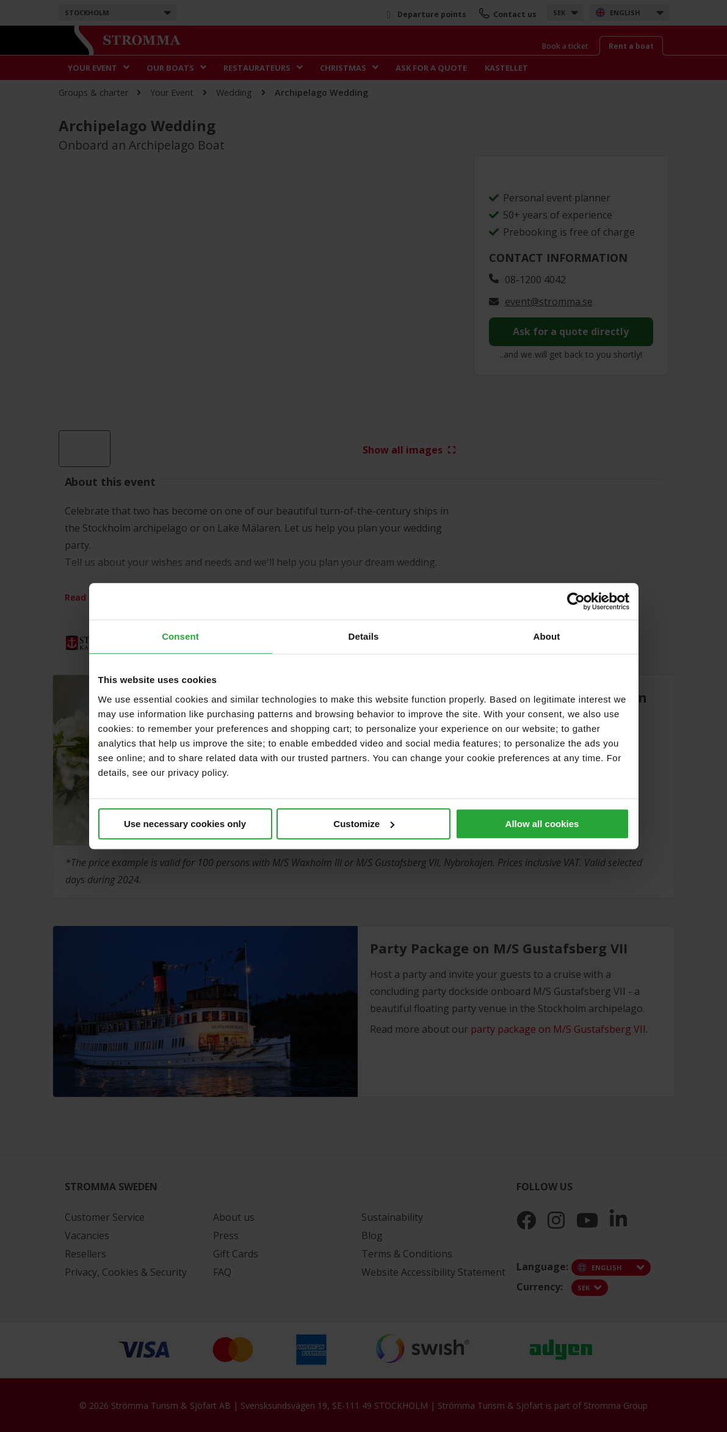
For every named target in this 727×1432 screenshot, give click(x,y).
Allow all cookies (542, 824)
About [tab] (546, 636)
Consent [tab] (180, 636)
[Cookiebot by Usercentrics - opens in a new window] (576, 601)
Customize (363, 824)
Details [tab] (364, 636)
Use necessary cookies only (185, 824)
